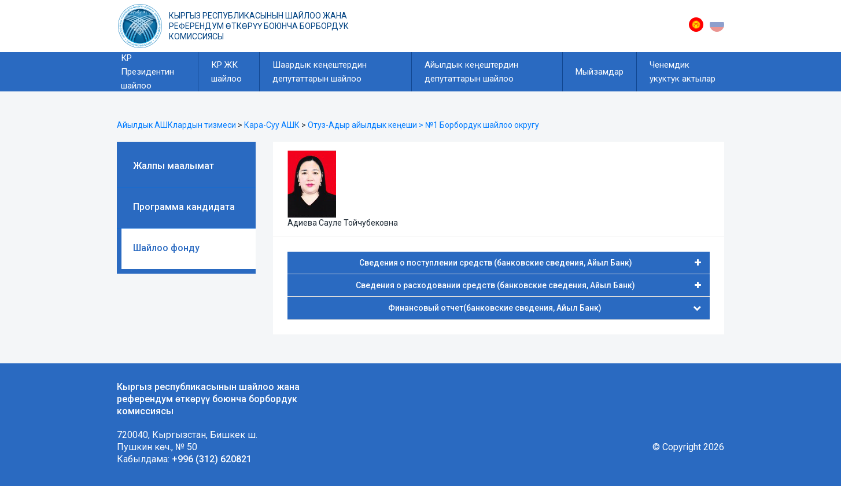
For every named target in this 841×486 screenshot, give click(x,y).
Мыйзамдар (600, 72)
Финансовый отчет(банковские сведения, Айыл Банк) (545, 307)
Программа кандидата (184, 206)
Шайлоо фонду (166, 247)
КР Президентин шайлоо (147, 72)
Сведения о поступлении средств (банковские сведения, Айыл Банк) (530, 262)
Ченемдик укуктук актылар (682, 72)
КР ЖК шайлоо (226, 72)
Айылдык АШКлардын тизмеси (176, 125)
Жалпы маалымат (173, 165)
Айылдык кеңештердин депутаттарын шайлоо (471, 72)
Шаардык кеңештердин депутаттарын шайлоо (319, 72)
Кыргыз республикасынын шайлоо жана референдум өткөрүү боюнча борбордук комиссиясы (259, 26)
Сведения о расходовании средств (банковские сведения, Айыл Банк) (528, 285)
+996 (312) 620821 (212, 459)
